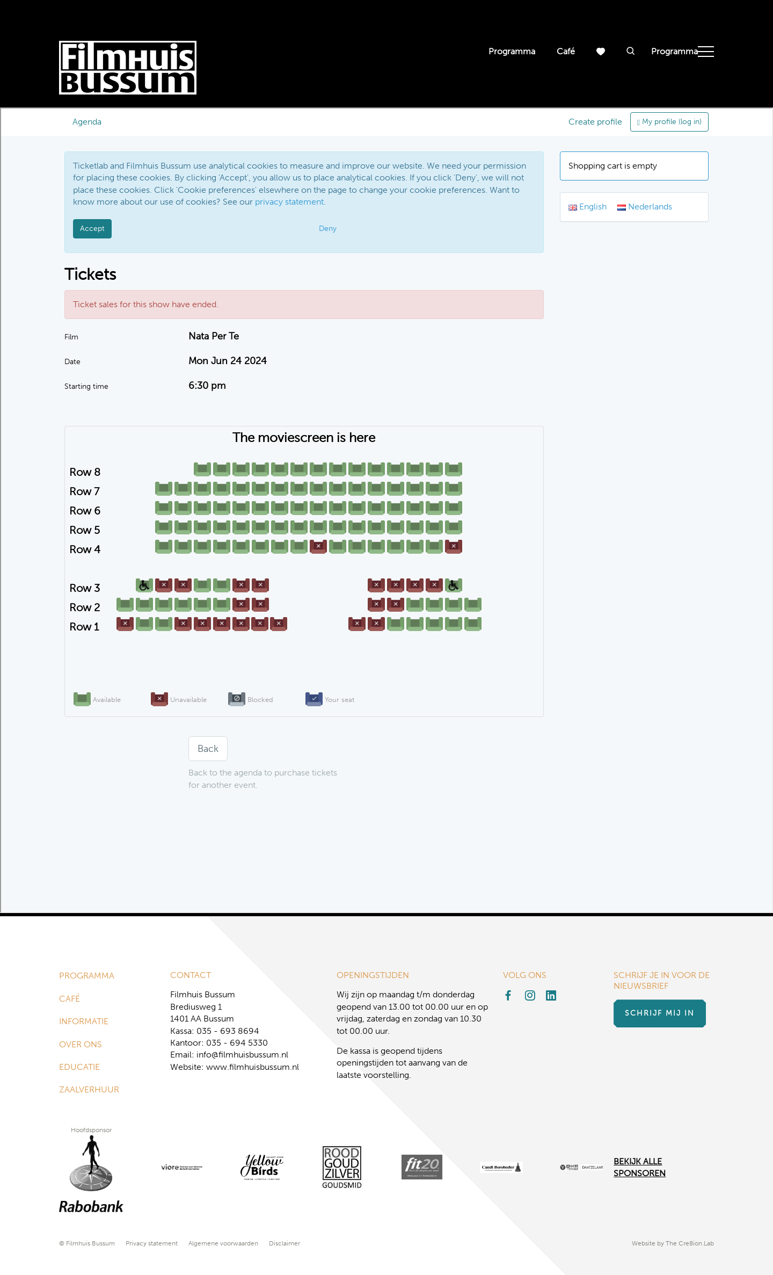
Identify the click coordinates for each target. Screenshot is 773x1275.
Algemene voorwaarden (223, 1243)
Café (566, 51)
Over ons (80, 1044)
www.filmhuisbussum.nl (252, 1067)
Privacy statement (152, 1243)
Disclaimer (284, 1243)
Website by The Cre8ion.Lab (673, 1243)
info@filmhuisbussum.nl (242, 1054)
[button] (631, 51)
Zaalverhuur (89, 1089)
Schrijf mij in (660, 1013)
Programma (511, 51)
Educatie (79, 1067)
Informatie (83, 1021)
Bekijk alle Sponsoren (640, 1167)
